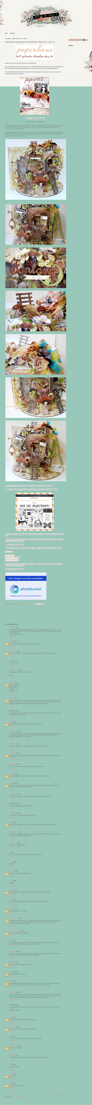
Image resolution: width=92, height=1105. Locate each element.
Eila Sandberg (13, 992)
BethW (11, 981)
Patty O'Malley (13, 843)
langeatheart (12, 627)
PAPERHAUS (9, 551)
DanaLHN (11, 871)
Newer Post (8, 1094)
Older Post (61, 1094)
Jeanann (11, 722)
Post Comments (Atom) (18, 1097)
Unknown (11, 698)
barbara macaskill (14, 918)
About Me (12, 33)
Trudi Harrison (9, 557)
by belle (11, 861)
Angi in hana (12, 1026)
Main (6, 33)
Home (34, 1094)
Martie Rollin (12, 753)
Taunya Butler (13, 651)
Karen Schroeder (13, 1045)
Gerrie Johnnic (13, 794)
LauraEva (11, 641)
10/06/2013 (12, 1087)
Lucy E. (11, 822)
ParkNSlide (12, 1055)
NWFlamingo (12, 764)
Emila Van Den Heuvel (11, 558)
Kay (10, 852)
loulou (11, 940)
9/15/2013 (11, 636)
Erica (10, 1036)
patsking (11, 1074)
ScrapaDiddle (13, 951)
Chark (10, 1064)
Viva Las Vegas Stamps (11, 560)
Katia (10, 1017)
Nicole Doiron (13, 744)
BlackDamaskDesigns (15, 931)
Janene (11, 880)
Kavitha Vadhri (13, 813)
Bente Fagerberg (10, 555)
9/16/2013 (11, 1021)
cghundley (12, 682)
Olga (10, 1083)
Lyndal (11, 899)
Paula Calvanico (13, 670)
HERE (30, 118)
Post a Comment (11, 1091)
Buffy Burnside (13, 731)
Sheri (10, 660)
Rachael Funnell (13, 832)
